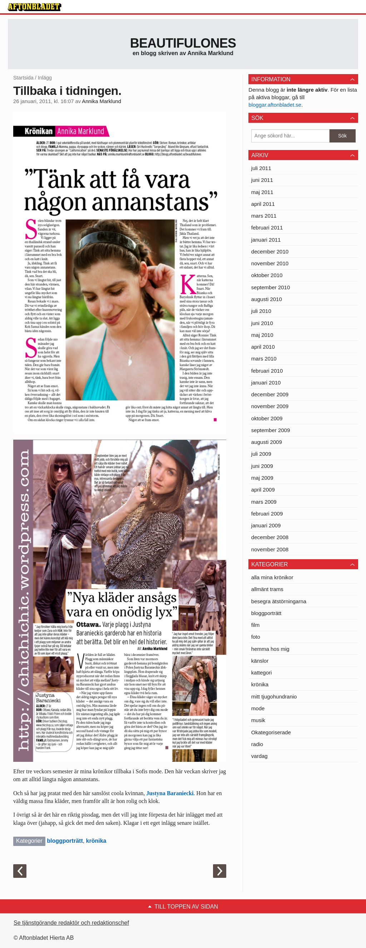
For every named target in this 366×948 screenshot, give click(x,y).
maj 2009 (262, 478)
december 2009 (269, 394)
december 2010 (269, 251)
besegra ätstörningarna (278, 601)
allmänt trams (267, 589)
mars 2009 (264, 502)
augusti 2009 (266, 442)
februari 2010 (267, 371)
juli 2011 (261, 168)
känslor (259, 661)
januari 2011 (266, 240)
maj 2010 (262, 335)
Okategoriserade (271, 732)
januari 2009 (266, 525)
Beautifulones (183, 43)
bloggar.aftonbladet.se (274, 105)
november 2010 (269, 263)
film (255, 625)
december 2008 (269, 537)
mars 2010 (264, 359)
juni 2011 (262, 180)
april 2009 (263, 490)
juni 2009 (262, 466)
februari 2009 (267, 514)
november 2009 (269, 406)
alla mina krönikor (272, 577)
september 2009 (270, 430)
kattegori (261, 672)
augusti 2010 (266, 299)
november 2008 (269, 549)
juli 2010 (261, 311)
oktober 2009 (267, 418)
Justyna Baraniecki (169, 793)
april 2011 (263, 204)
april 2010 (263, 347)
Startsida (23, 78)
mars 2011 (264, 216)
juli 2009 (261, 454)
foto (255, 637)
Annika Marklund (101, 101)
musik (258, 720)
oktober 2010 (267, 275)
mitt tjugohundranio (274, 696)
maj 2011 (262, 192)
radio (257, 744)
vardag (259, 756)
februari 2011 (267, 227)
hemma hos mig (270, 649)
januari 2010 (266, 382)
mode (258, 708)
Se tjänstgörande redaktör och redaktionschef (71, 923)
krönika (96, 841)
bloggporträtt (65, 841)
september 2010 (270, 287)
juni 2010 (262, 323)
